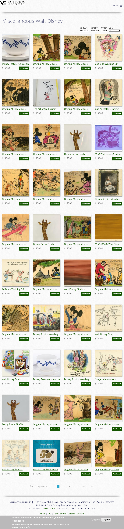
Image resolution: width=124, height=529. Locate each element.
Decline (96, 519)
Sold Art (83, 28)
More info (24, 527)
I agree (106, 519)
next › (83, 486)
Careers (71, 513)
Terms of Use (60, 513)
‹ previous (42, 486)
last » (93, 486)
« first (31, 486)
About (42, 513)
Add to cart (24, 68)
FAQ (49, 513)
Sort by (94, 28)
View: (111, 28)
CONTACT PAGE (48, 508)
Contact (80, 513)
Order (104, 28)
